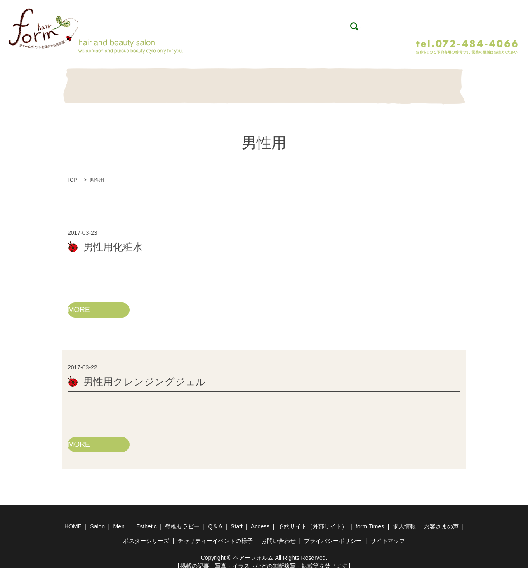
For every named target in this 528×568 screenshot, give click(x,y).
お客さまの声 (441, 518)
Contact (437, 82)
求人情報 (404, 518)
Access (260, 518)
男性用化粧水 (113, 238)
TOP (72, 171)
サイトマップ (387, 533)
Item (350, 82)
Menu (177, 82)
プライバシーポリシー (333, 533)
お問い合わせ (278, 533)
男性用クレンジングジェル (144, 373)
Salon (134, 82)
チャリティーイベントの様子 (215, 533)
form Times (370, 518)
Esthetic (221, 82)
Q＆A (307, 82)
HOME (91, 82)
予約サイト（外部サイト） (312, 518)
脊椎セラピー (264, 82)
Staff (393, 82)
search (409, 22)
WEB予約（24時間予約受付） (466, 21)
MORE (79, 301)
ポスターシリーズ (146, 533)
